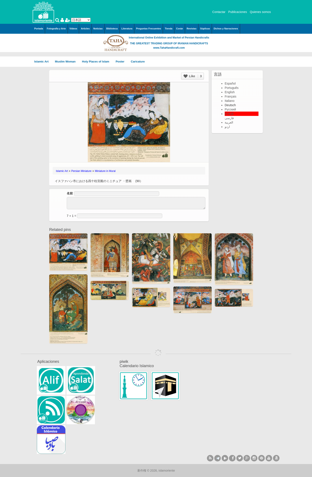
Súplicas (205, 28)
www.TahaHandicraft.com (169, 47)
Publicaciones (237, 12)
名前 (70, 193)
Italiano (229, 100)
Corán (179, 28)
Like (193, 76)
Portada (38, 28)
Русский (230, 109)
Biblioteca (112, 28)
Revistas (192, 28)
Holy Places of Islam (97, 61)
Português (232, 88)
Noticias (98, 28)
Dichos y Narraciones (226, 28)
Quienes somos (260, 12)
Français (230, 96)
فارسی (229, 118)
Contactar (219, 12)
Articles (85, 28)
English (230, 92)
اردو (227, 126)
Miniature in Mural (105, 171)
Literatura (126, 28)
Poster (121, 61)
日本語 (229, 113)
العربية (229, 122)
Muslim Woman (67, 61)
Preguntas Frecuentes (148, 28)
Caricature (138, 61)
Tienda (168, 28)
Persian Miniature (81, 171)
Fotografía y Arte (56, 28)
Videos (73, 28)
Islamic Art (43, 61)
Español (230, 83)
